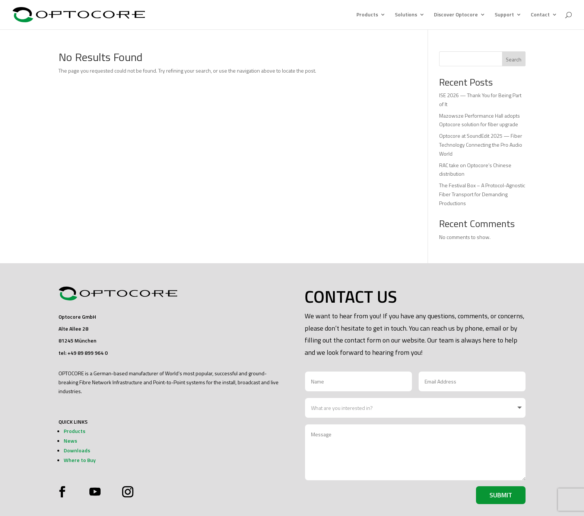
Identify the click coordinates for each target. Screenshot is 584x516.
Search (513, 59)
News (70, 441)
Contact (540, 15)
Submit (500, 495)
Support (504, 15)
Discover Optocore (456, 15)
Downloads (77, 450)
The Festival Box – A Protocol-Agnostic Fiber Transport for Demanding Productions (482, 194)
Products (367, 15)
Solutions (406, 15)
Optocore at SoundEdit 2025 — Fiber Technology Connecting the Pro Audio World (480, 144)
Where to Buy (80, 460)
